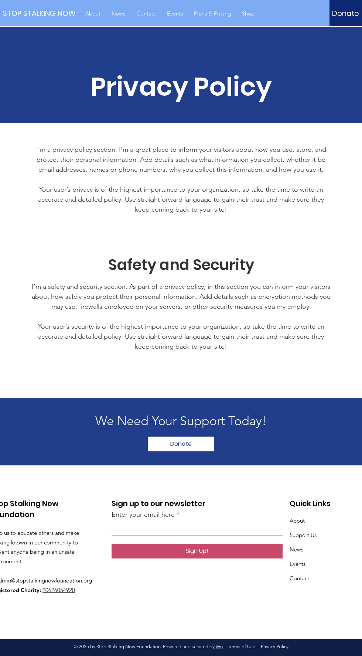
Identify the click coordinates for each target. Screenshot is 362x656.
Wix (219, 646)
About (297, 520)
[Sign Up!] (197, 551)
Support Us (303, 535)
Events (297, 563)
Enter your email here (143, 514)
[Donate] (345, 13)
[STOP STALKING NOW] (39, 13)
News (296, 549)
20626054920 (58, 590)
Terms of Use (241, 646)
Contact (299, 578)
